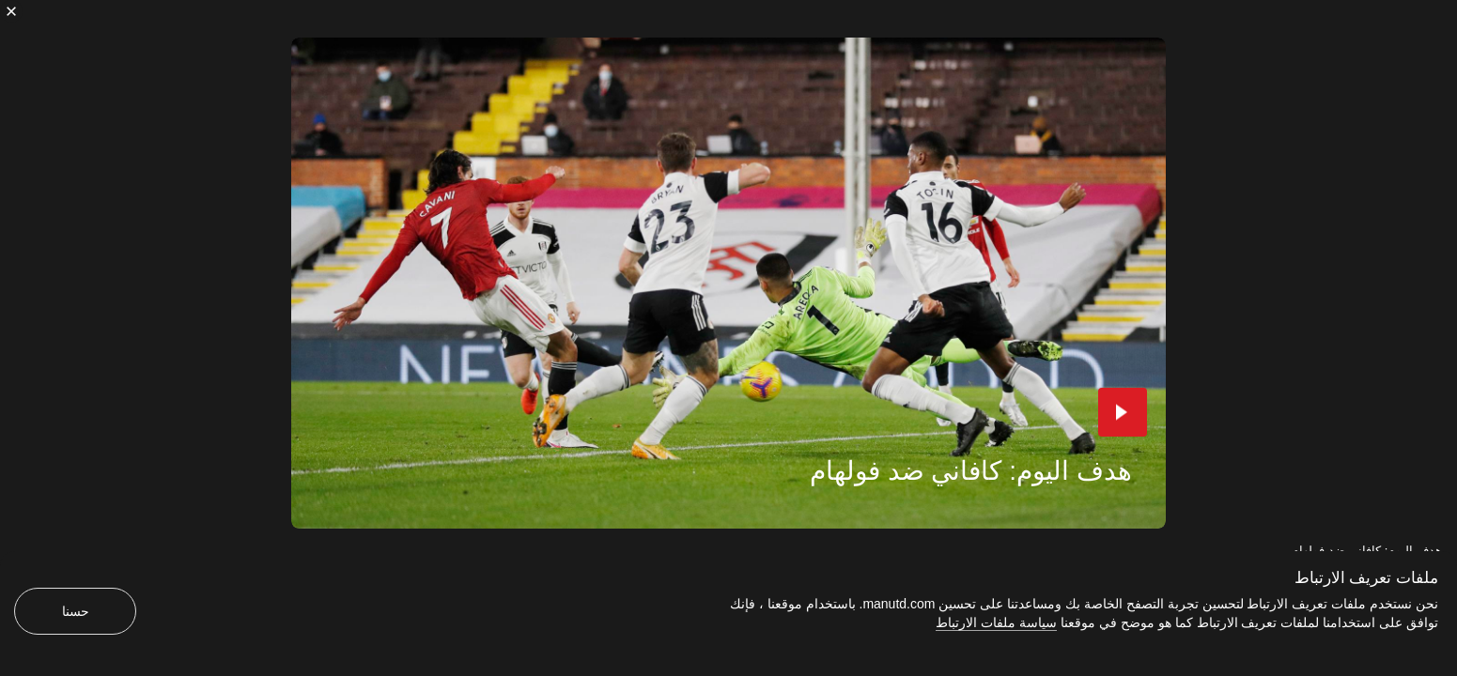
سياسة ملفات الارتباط (996, 622)
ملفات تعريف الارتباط (1366, 578)
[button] (1122, 412)
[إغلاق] (11, 11)
